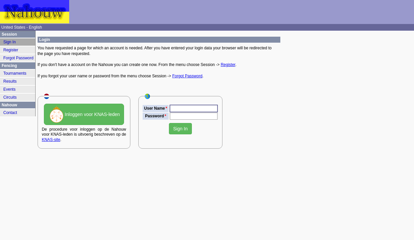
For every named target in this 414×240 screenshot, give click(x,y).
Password (154, 116)
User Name (154, 108)
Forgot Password (187, 76)
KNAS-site (51, 139)
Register (228, 64)
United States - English (21, 27)
